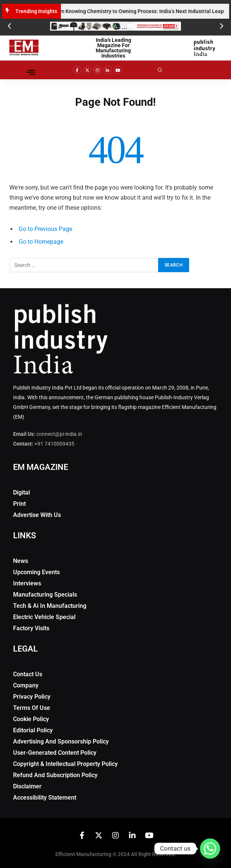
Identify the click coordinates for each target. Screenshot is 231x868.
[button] (9, 26)
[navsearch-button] (165, 69)
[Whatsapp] (210, 848)
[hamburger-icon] (30, 70)
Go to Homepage (41, 241)
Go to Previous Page (45, 229)
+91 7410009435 (54, 444)
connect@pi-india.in (59, 434)
